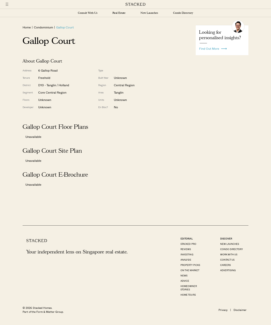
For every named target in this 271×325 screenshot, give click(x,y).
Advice (184, 280)
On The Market (189, 270)
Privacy (223, 310)
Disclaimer (240, 310)
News (183, 275)
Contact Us (227, 259)
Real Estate (119, 12)
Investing (186, 254)
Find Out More (213, 47)
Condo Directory (183, 12)
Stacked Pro (188, 244)
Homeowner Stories (188, 287)
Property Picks (190, 265)
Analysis (185, 259)
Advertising (228, 270)
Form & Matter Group (49, 312)
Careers (225, 265)
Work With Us (228, 254)
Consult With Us (87, 12)
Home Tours (188, 294)
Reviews (185, 249)
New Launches (149, 12)
